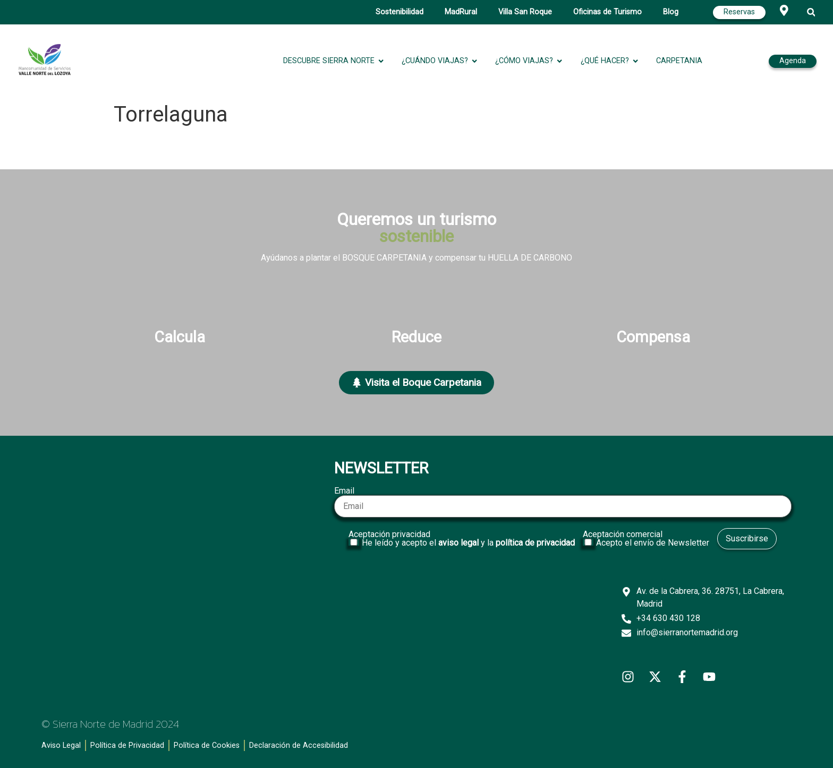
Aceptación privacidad (462, 538)
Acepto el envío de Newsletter (652, 543)
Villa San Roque (525, 11)
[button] (811, 12)
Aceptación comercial (647, 538)
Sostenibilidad (399, 11)
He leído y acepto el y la (468, 543)
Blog (670, 11)
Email (562, 502)
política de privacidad (535, 543)
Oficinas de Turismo (607, 11)
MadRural (461, 11)
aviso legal (458, 543)
